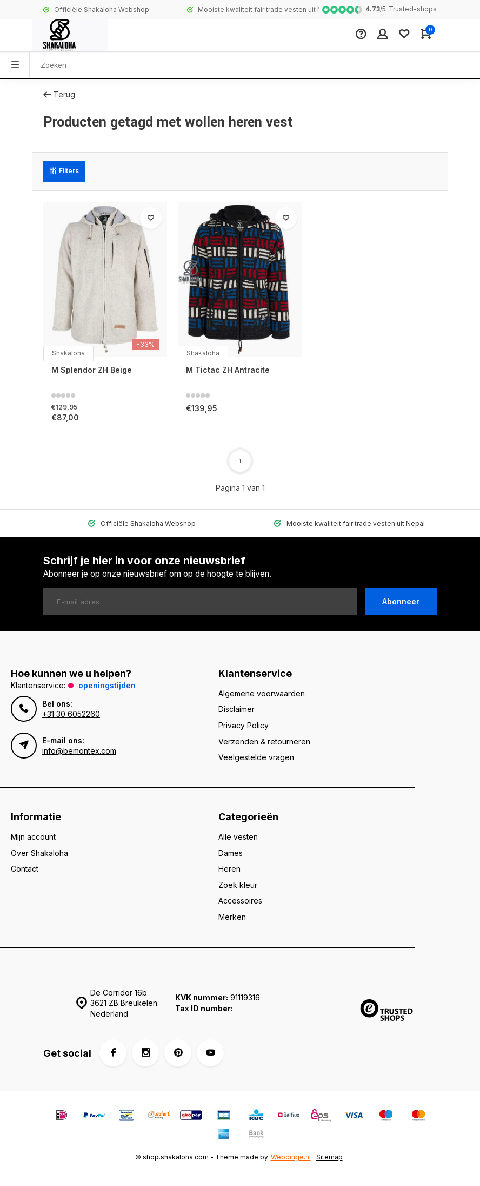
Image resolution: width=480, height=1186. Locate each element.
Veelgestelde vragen (256, 757)
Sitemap (329, 1157)
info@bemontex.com (79, 750)
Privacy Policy (243, 725)
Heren (229, 868)
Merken (232, 916)
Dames (230, 853)
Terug (59, 94)
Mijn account (33, 836)
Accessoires (240, 900)
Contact (24, 868)
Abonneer (400, 601)
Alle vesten (238, 836)
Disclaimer (236, 709)
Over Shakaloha (39, 853)
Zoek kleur (237, 885)
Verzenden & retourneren (264, 741)
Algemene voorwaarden (261, 693)
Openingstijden (107, 685)
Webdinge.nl (291, 1157)
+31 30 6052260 (71, 714)
